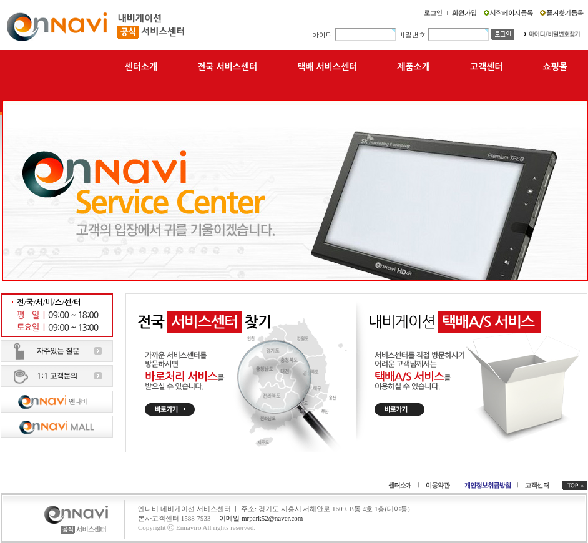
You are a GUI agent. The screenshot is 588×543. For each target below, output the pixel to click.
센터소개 (141, 66)
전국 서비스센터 (227, 66)
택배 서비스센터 (327, 66)
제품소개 (413, 66)
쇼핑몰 (555, 66)
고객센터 (486, 66)
